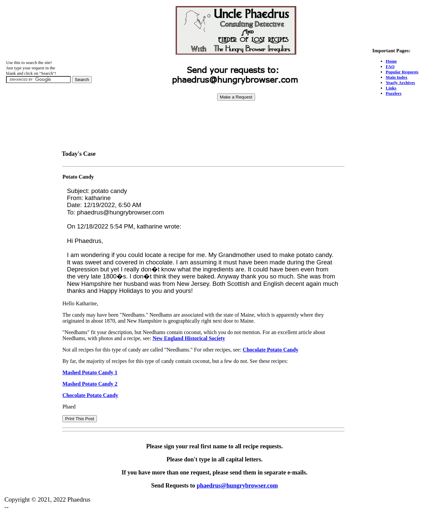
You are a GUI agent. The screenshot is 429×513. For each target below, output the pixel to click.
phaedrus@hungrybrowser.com (237, 485)
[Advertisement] (236, 121)
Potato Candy (78, 177)
